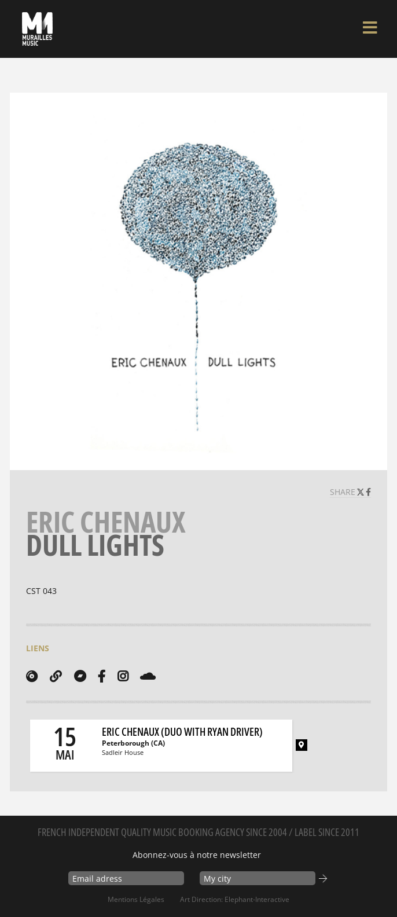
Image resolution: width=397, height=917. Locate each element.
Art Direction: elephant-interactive (234, 899)
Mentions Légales (136, 899)
